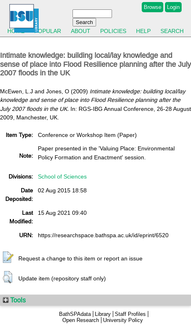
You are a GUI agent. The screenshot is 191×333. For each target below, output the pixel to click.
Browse (152, 7)
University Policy (123, 320)
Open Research (80, 320)
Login (173, 7)
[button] (8, 257)
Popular (47, 31)
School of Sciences (62, 176)
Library (103, 314)
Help (143, 31)
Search (172, 31)
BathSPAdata (75, 314)
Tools (14, 300)
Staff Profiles (130, 314)
